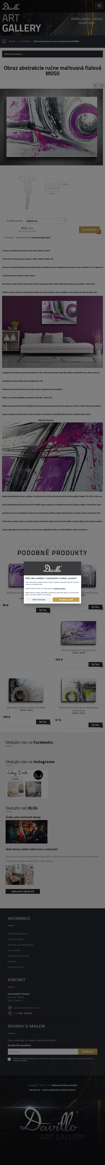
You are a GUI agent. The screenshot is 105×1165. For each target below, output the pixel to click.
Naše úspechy (14, 950)
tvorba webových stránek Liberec (59, 1089)
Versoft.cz (34, 1089)
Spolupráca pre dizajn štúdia (20, 944)
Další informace (38, 600)
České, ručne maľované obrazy (23, 817)
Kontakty (12, 961)
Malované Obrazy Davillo (64, 1085)
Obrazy (12, 41)
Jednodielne (25, 41)
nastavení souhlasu (59, 588)
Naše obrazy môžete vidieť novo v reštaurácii (31, 849)
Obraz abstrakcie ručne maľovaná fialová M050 (56, 41)
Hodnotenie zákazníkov (18, 955)
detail (43, 610)
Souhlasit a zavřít (66, 600)
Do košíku (89, 230)
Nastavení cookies (16, 967)
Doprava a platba (15, 939)
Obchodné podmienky (18, 933)
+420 (23, 1013)
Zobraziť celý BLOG (22, 891)
